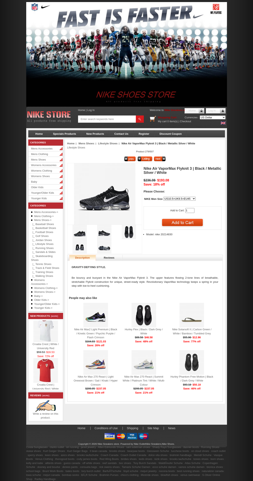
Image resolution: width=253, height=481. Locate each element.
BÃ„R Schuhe (89, 474)
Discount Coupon (171, 133)
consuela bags (88, 467)
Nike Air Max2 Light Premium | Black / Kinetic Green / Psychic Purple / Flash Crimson (95, 333)
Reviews (109, 257)
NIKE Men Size (153, 198)
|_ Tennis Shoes (41, 264)
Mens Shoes (38, 159)
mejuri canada (51, 474)
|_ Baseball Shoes (42, 224)
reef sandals (109, 463)
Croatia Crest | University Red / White (45, 386)
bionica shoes (215, 467)
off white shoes (91, 463)
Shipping (132, 428)
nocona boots (167, 471)
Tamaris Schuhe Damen (136, 467)
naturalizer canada (213, 471)
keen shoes (52, 455)
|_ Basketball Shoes (43, 228)
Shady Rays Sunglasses (166, 447)
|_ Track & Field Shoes (45, 267)
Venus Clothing (44, 459)
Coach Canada (109, 455)
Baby (34, 181)
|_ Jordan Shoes (41, 240)
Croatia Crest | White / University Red (46, 346)
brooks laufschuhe (88, 455)
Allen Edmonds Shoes (111, 447)
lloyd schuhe (130, 471)
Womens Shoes (40, 176)
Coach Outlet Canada (133, 455)
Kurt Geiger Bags (77, 451)
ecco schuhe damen (164, 467)
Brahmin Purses (109, 474)
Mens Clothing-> (44, 216)
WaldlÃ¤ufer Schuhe (171, 463)
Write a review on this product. (45, 414)
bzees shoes (200, 459)
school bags (33, 471)
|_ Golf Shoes (40, 236)
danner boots (191, 447)
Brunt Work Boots (53, 471)
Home (81, 110)
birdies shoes (129, 459)
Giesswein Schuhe (158, 451)
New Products (95, 133)
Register (144, 133)
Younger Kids (39, 198)
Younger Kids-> (43, 307)
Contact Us (121, 133)
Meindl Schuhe (202, 455)
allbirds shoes (53, 463)
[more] (54, 316)
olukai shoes (33, 451)
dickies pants (70, 467)
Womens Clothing (41, 170)
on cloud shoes (200, 451)
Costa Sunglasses (37, 447)
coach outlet (218, 451)
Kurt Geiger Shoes (54, 451)
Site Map (153, 428)
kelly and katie (34, 463)
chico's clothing (130, 474)
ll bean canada (98, 451)
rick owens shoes (109, 467)
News (171, 428)
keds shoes (145, 459)
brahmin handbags (181, 455)
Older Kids (37, 187)
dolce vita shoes (157, 455)
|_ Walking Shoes (42, 275)
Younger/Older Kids (42, 192)
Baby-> (38, 296)
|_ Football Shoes (42, 232)
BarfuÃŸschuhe (112, 471)
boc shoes (125, 463)
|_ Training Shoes (42, 272)
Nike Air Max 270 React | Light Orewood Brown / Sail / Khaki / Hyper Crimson (96, 380)
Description (82, 257)
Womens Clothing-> (46, 288)
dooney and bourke (48, 467)
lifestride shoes (150, 474)
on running (72, 447)
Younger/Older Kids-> (47, 304)
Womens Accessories (44, 165)
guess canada (72, 463)
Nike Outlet (140, 444)
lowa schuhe (33, 474)
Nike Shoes (168, 444)
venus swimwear (190, 474)
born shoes (217, 459)
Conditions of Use (106, 428)
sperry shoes (35, 455)
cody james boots (87, 459)
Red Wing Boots (109, 459)
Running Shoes (210, 447)
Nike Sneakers (153, 444)
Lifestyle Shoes (107, 143)
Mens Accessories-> (46, 212)
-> (42, 220)
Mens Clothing (39, 154)
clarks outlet (57, 447)
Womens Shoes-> (44, 291)
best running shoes (188, 471)
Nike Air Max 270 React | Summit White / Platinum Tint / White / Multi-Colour (144, 380)
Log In (91, 110)
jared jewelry (88, 447)
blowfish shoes (169, 474)
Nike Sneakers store (177, 110)
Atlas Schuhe (193, 463)
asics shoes (68, 455)
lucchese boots (180, 451)
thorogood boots (64, 459)
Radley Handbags (45, 479)
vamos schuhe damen (191, 467)
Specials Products (64, 133)
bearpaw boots (136, 451)
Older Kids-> (41, 299)
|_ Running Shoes (42, 248)
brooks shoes (117, 451)
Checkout (185, 121)
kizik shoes (161, 459)
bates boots (72, 471)
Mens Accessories (42, 148)
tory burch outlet (91, 471)
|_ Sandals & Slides (43, 252)
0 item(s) (172, 121)
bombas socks (70, 474)
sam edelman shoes (138, 447)
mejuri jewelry (148, 471)
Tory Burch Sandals (144, 463)
